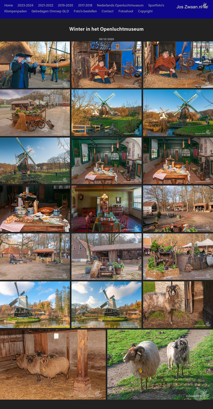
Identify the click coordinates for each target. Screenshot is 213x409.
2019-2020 (65, 5)
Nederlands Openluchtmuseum (120, 5)
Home (8, 5)
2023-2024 (25, 5)
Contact (108, 11)
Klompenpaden (15, 11)
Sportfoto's (156, 5)
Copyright (145, 11)
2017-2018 (85, 5)
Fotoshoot (125, 11)
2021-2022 (45, 5)
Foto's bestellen (85, 11)
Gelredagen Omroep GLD (50, 11)
